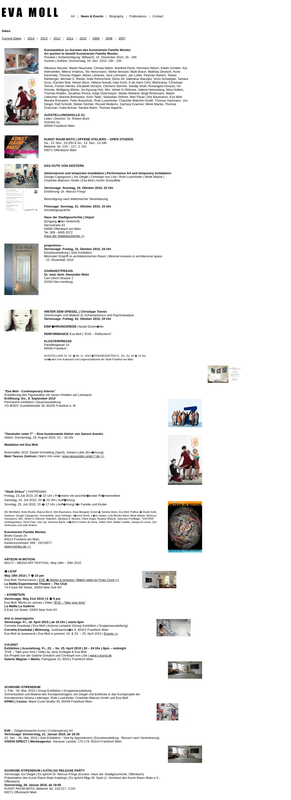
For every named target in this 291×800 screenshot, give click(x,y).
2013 (43, 38)
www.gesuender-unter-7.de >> (83, 456)
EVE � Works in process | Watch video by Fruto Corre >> (79, 580)
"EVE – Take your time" (69, 602)
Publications (138, 16)
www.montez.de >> (17, 546)
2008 (109, 38)
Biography (116, 16)
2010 (82, 38)
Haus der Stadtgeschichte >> (64, 236)
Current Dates (11, 38)
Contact (157, 16)
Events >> (111, 633)
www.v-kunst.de (101, 655)
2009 (96, 38)
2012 (56, 38)
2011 (69, 38)
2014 (30, 38)
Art (73, 16)
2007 (122, 38)
